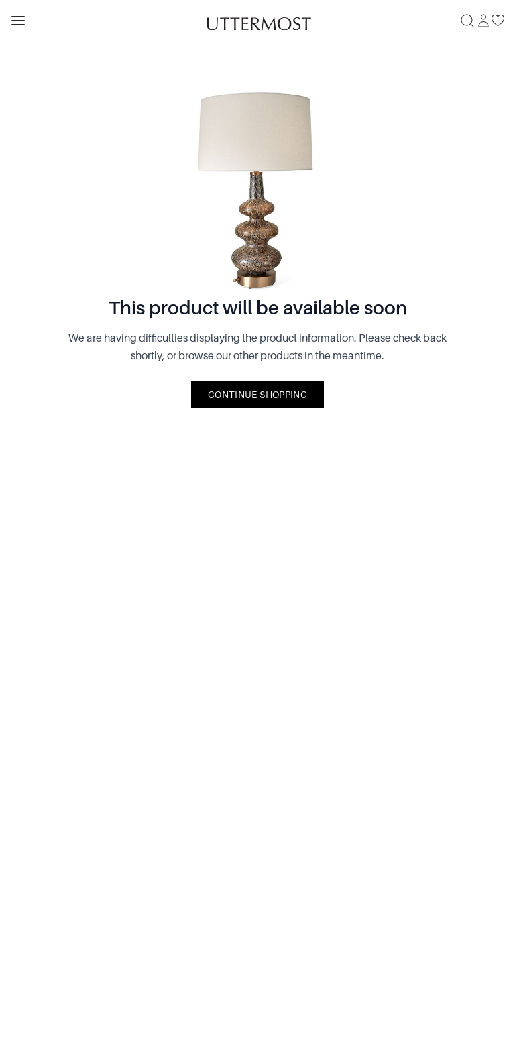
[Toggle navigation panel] (18, 21)
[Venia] (257, 20)
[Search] (467, 21)
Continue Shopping (257, 394)
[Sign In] (483, 21)
